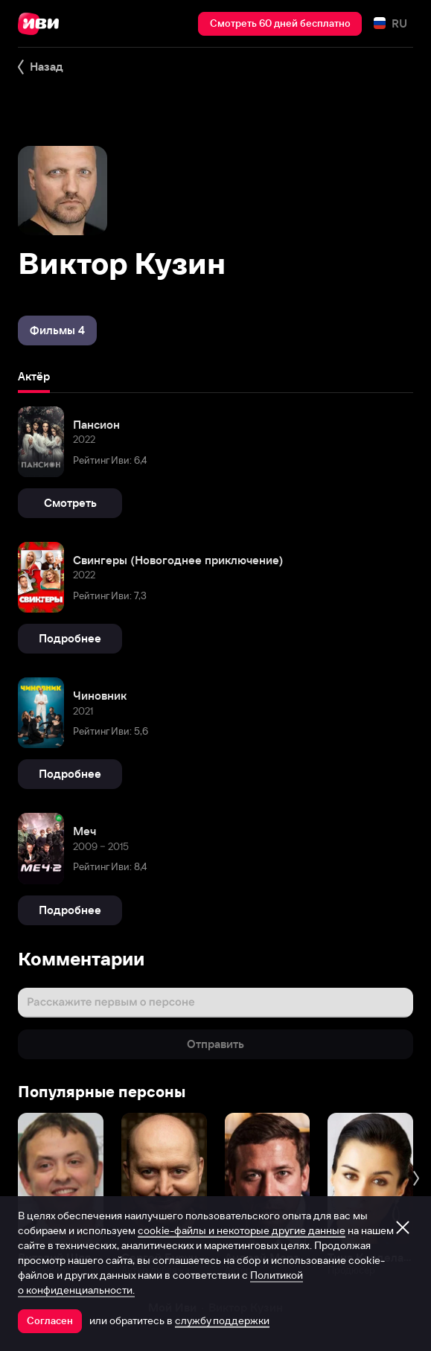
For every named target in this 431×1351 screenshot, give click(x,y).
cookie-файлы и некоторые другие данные (241, 1230)
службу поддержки (222, 1320)
